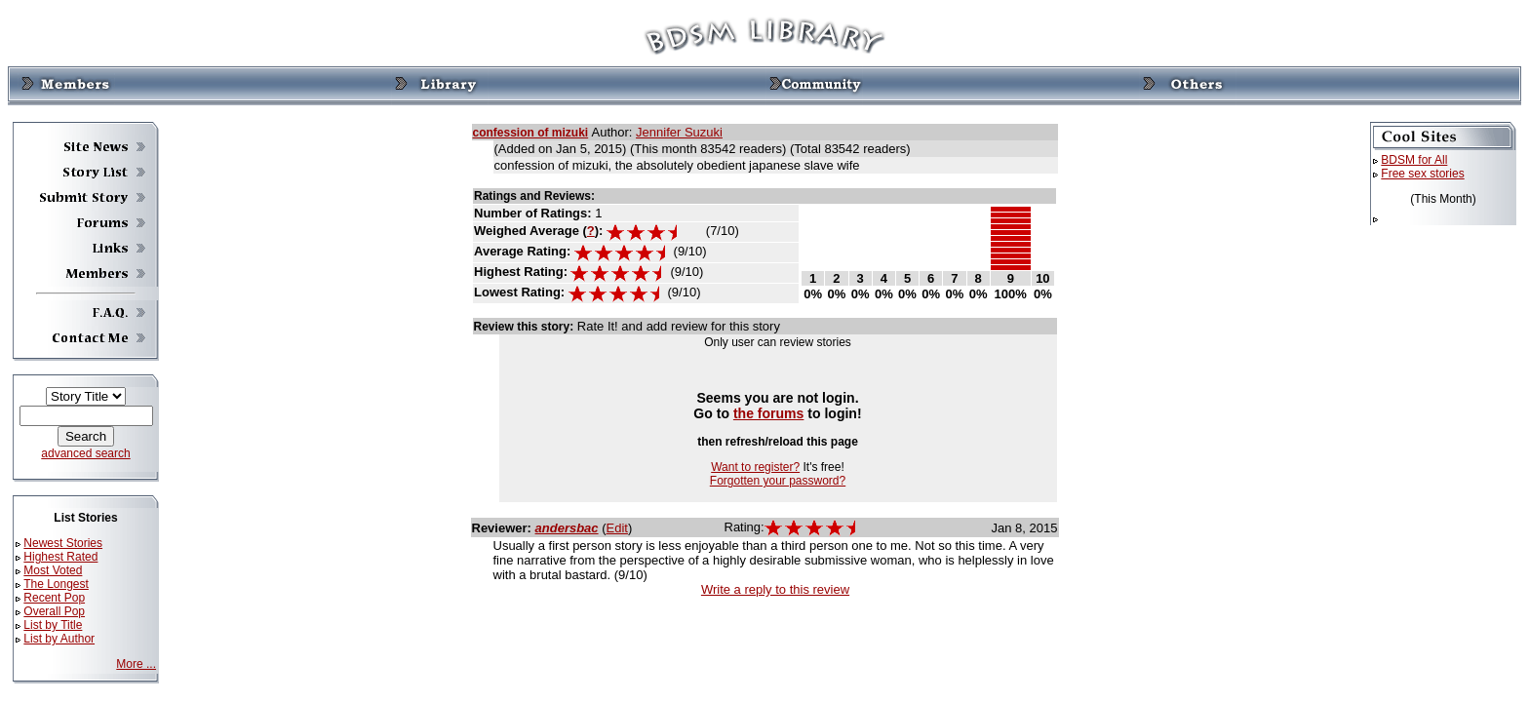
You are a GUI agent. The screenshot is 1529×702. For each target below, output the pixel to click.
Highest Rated (60, 557)
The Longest (56, 584)
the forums (768, 413)
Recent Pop (54, 597)
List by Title (52, 625)
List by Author (59, 638)
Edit (617, 528)
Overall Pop (54, 611)
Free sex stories (1422, 173)
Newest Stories (62, 543)
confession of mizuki (531, 132)
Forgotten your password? (777, 481)
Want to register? (755, 467)
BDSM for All (1414, 160)
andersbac (567, 528)
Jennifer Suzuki (679, 132)
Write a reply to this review (775, 589)
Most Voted (52, 570)
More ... (136, 664)
